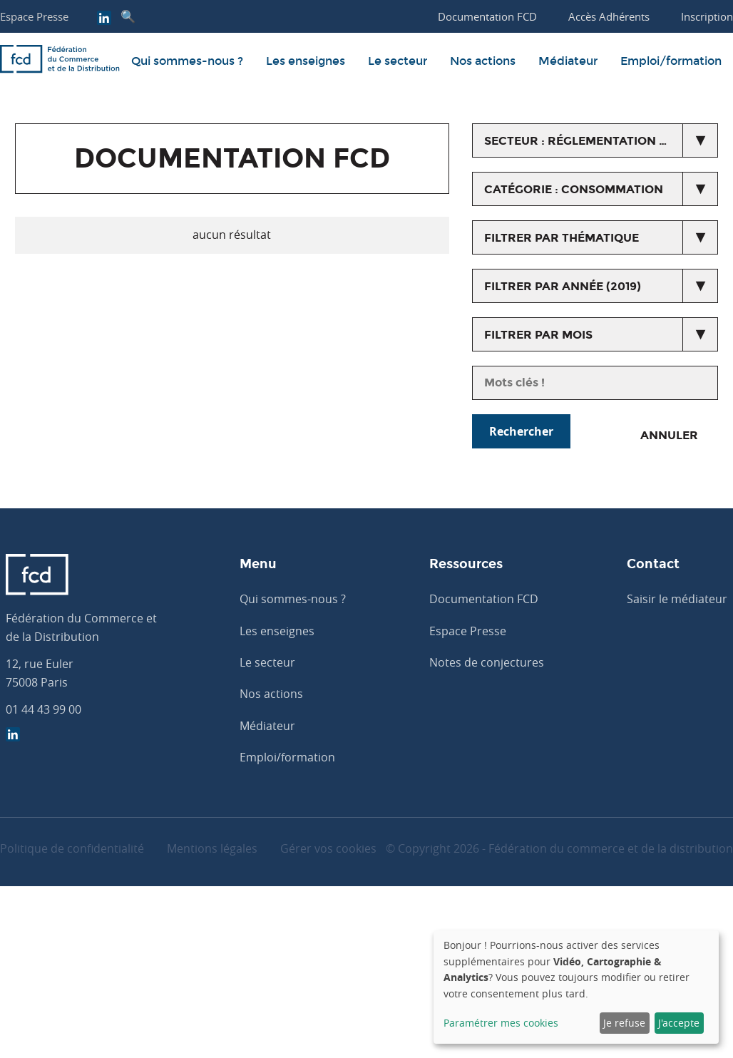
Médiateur (568, 61)
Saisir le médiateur (677, 599)
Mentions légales (212, 848)
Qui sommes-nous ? (187, 61)
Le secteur (397, 61)
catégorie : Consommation (573, 189)
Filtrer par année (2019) (562, 286)
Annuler (669, 435)
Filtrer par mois (538, 334)
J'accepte (678, 1022)
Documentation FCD (483, 599)
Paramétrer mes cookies (501, 1022)
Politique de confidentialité (72, 848)
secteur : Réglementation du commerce (601, 141)
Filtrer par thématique (561, 238)
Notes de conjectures (486, 662)
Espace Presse (34, 16)
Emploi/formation (671, 61)
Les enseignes (305, 61)
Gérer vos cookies (328, 848)
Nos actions (483, 61)
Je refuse (624, 1022)
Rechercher (521, 431)
